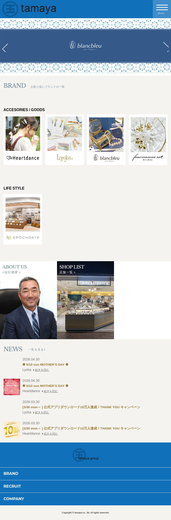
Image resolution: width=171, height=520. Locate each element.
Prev (6, 47)
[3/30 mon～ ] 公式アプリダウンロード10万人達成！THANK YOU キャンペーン (90, 407)
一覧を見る (36, 349)
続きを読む (43, 370)
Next (165, 47)
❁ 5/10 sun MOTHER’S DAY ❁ (48, 365)
